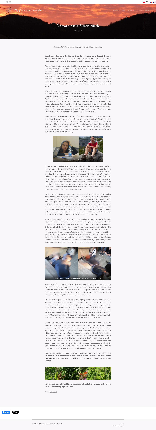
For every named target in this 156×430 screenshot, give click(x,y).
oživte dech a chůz (81, 358)
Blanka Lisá (53, 392)
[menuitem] (136, 10)
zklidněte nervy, (51, 358)
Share (6, 412)
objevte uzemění (65, 358)
